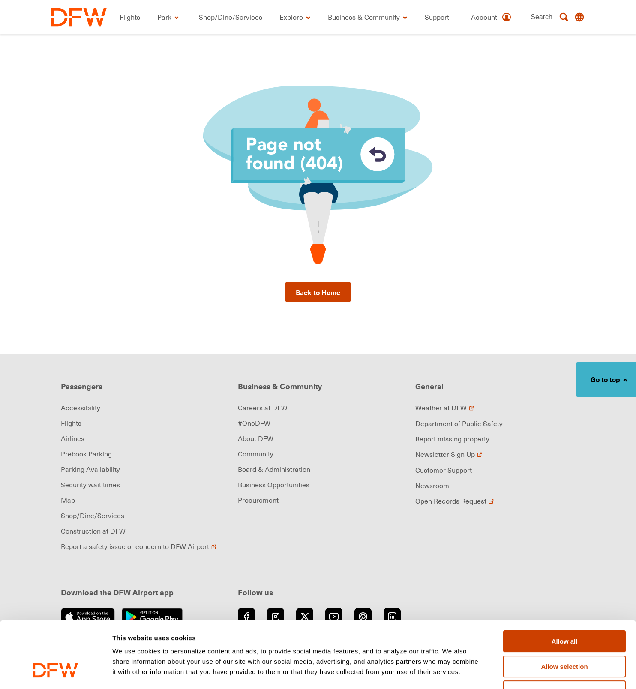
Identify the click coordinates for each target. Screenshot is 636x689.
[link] (79, 17)
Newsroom (432, 485)
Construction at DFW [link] (93, 531)
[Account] (491, 17)
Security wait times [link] (90, 484)
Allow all (565, 584)
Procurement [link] (258, 500)
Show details (450, 672)
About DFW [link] (255, 438)
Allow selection (564, 609)
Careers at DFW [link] (263, 407)
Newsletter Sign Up (449, 454)
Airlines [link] (72, 438)
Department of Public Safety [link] (459, 423)
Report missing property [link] (452, 439)
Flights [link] (71, 423)
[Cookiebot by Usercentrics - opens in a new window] (55, 672)
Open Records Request (454, 501)
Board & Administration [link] (274, 469)
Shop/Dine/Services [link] (92, 515)
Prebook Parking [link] (86, 454)
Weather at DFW (444, 407)
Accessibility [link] (80, 407)
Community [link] (255, 454)
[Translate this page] (579, 17)
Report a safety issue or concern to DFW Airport (139, 546)
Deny (565, 634)
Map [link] (68, 500)
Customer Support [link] (443, 470)
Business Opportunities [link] (273, 484)
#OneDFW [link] (254, 423)
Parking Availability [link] (90, 469)
